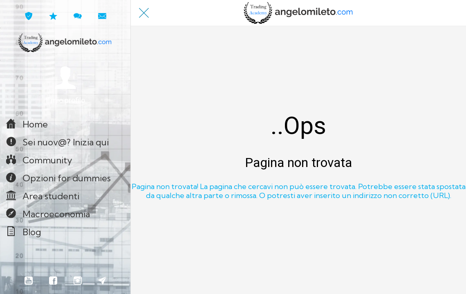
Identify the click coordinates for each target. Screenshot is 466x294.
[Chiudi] (144, 13)
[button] (65, 85)
